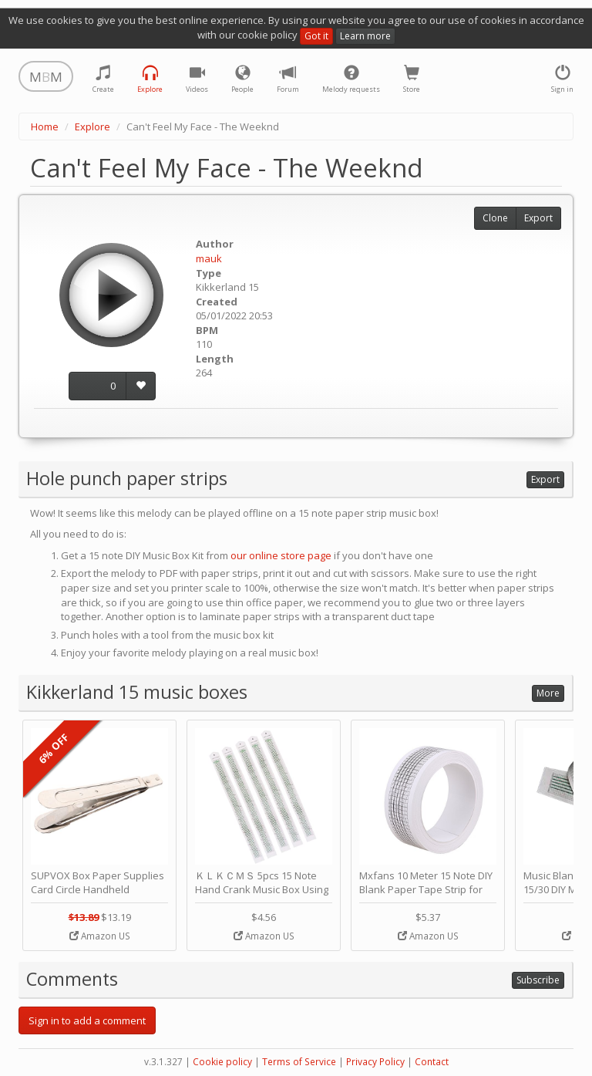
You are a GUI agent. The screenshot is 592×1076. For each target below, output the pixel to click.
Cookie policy (222, 1061)
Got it (316, 35)
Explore (92, 126)
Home (45, 126)
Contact (432, 1061)
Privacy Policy (375, 1061)
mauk (209, 258)
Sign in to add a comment (87, 1020)
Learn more (365, 35)
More (548, 693)
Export (538, 217)
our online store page (280, 555)
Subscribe (538, 980)
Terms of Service (299, 1061)
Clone (495, 217)
